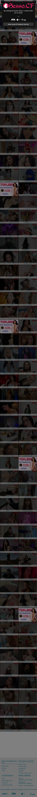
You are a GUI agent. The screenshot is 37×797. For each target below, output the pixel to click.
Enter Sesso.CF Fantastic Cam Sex (18, 24)
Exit (18, 16)
